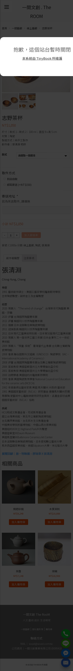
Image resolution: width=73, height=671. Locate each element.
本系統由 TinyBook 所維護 (42, 58)
